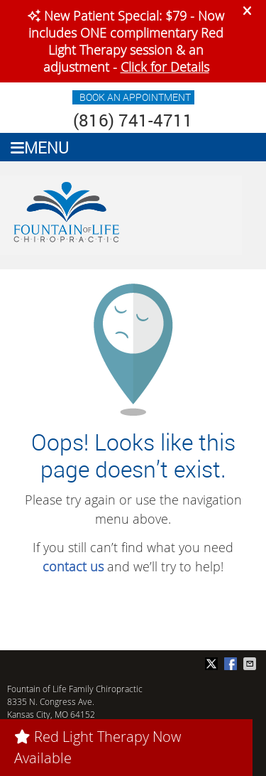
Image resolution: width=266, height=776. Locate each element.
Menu (40, 147)
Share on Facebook (232, 663)
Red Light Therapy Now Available (97, 747)
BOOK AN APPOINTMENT (135, 97)
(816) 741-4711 (133, 120)
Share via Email (251, 663)
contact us (73, 566)
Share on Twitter (213, 663)
